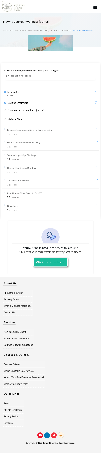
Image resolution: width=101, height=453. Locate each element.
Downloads (12, 206)
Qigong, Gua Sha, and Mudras (21, 167)
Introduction (13, 92)
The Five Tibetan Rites (18, 180)
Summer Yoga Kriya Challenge (21, 155)
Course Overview (18, 102)
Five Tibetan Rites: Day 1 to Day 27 (24, 193)
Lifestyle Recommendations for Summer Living (29, 129)
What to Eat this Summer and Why (23, 142)
